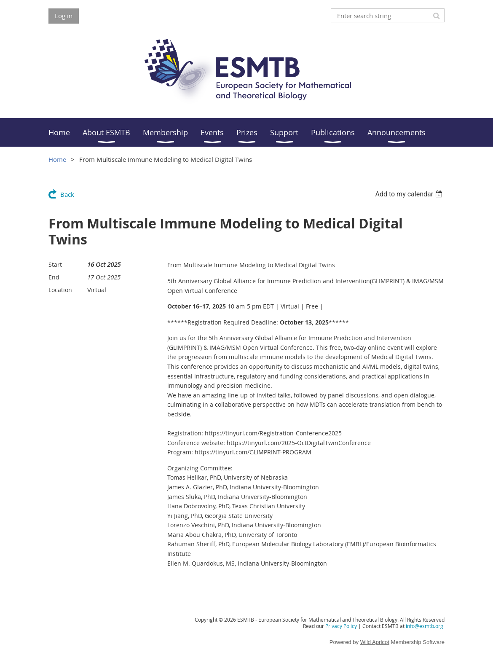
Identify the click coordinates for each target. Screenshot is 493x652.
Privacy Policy (341, 625)
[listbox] (410, 194)
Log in (63, 15)
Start (55, 264)
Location (60, 290)
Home (57, 159)
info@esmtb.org (424, 625)
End (53, 277)
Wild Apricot (374, 642)
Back (67, 194)
